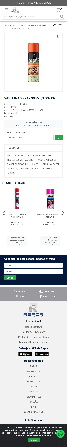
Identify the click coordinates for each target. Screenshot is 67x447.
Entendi (34, 440)
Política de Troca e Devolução (33, 337)
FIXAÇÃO (33, 401)
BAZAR (33, 366)
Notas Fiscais (47, 297)
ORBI (12, 116)
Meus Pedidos (47, 291)
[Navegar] (3, 213)
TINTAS (33, 386)
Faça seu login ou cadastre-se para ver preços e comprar (33, 123)
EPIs (33, 407)
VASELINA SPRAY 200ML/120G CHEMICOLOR (16, 216)
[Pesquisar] (62, 16)
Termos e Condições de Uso (33, 342)
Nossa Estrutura (33, 327)
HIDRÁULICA (33, 381)
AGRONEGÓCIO (33, 371)
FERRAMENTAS (33, 396)
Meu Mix (19, 291)
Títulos (19, 297)
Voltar (58, 24)
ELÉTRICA (33, 376)
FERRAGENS (33, 391)
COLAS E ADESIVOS (33, 412)
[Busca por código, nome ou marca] (30, 16)
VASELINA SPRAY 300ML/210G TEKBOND (50, 216)
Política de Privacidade (33, 332)
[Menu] (6, 9)
